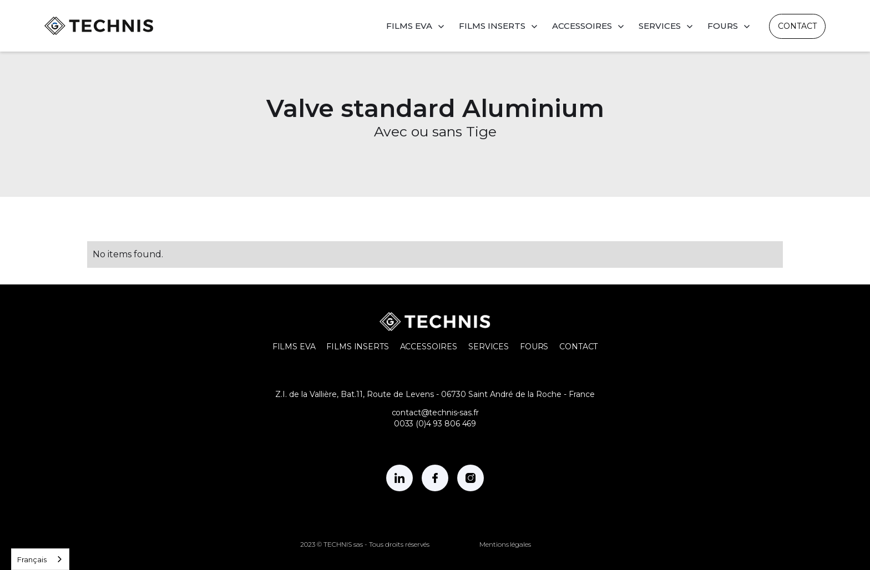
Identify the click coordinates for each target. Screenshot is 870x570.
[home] (98, 26)
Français (32, 559)
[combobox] (40, 559)
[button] (416, 26)
